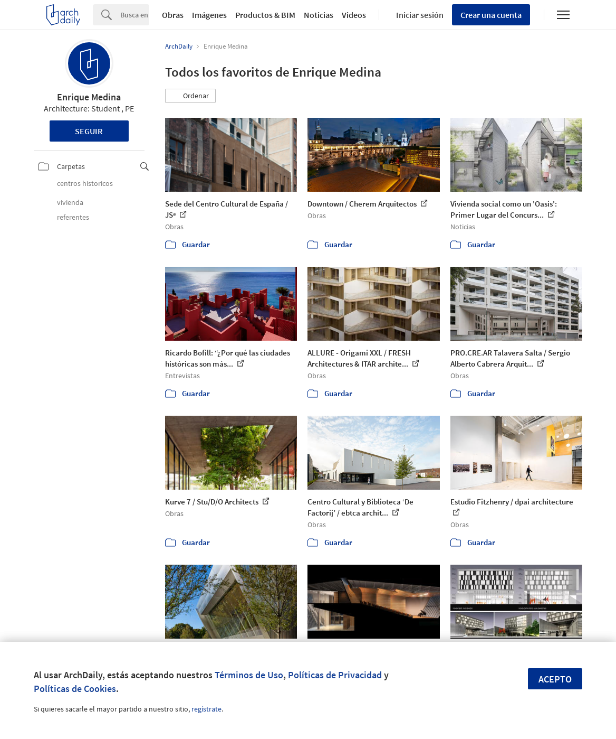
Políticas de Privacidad (335, 675)
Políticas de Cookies (75, 688)
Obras (173, 15)
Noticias (318, 15)
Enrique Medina (89, 97)
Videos (354, 15)
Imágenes (209, 15)
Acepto (555, 679)
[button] (190, 96)
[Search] (134, 14)
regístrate (206, 709)
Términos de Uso (249, 675)
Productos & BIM (265, 15)
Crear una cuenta (491, 15)
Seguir (89, 131)
